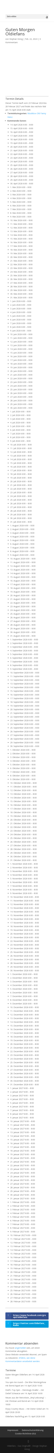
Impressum (12, 1430)
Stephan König (16, 39)
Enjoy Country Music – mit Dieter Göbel (23, 1408)
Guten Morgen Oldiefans (16, 1374)
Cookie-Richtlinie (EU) (25, 1433)
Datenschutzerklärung (32, 1430)
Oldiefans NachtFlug (14, 1416)
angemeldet (20, 1347)
